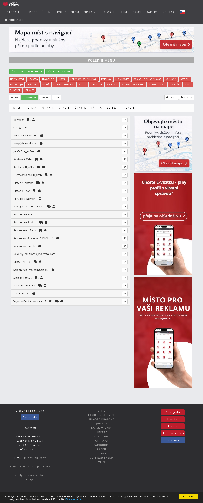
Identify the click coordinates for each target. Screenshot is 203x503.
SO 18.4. (113, 107)
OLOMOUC (101, 436)
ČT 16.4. (80, 107)
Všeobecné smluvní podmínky (30, 466)
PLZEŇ (101, 449)
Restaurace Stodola (24, 222)
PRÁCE (137, 11)
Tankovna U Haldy (24, 285)
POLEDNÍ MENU (68, 11)
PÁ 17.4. (96, 107)
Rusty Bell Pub (22, 262)
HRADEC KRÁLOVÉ (101, 419)
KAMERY (152, 11)
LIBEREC (101, 432)
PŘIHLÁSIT (14, 19)
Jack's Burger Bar (23, 151)
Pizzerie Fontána (23, 183)
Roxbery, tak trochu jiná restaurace (34, 254)
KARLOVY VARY (101, 427)
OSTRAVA (101, 440)
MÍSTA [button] (89, 11)
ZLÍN (101, 462)
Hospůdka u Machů (25, 143)
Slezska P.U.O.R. (22, 277)
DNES (17, 107)
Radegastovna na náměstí (28, 206)
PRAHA (101, 453)
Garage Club (20, 127)
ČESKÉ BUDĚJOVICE (101, 415)
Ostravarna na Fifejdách (27, 175)
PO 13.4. (31, 107)
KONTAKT (169, 11)
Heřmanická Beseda (25, 135)
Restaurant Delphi (24, 246)
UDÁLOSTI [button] (108, 11)
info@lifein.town (35, 457)
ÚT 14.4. (48, 107)
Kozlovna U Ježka (23, 167)
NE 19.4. (129, 107)
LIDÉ (124, 11)
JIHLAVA (101, 423)
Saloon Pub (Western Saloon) (30, 270)
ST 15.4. (64, 107)
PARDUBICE (101, 445)
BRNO (102, 410)
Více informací (73, 499)
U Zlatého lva (21, 293)
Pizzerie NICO (21, 191)
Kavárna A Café (22, 159)
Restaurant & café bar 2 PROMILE (33, 238)
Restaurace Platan (24, 214)
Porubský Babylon (24, 199)
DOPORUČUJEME (40, 11)
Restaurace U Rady (24, 230)
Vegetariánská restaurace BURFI (32, 301)
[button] (185, 12)
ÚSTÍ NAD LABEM (101, 457)
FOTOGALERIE (15, 11)
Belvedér (19, 120)
